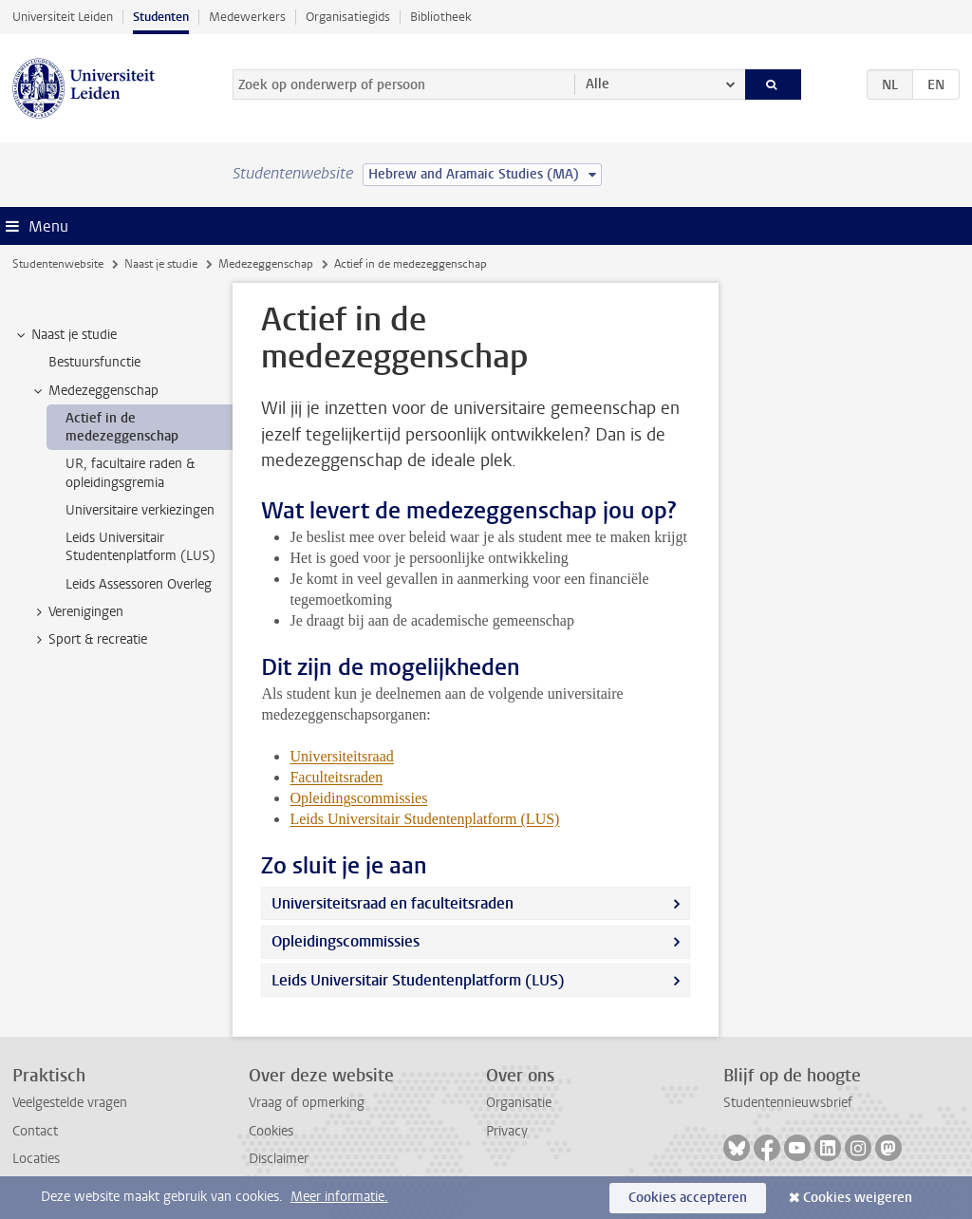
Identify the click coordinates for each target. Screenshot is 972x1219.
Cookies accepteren (687, 1198)
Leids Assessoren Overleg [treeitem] (138, 584)
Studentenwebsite (57, 264)
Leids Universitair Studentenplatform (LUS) (418, 980)
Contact (35, 1131)
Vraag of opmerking (306, 1103)
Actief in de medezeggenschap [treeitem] (121, 427)
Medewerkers (247, 17)
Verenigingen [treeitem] (76, 612)
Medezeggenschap (265, 264)
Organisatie (518, 1103)
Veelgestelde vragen (69, 1103)
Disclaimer (278, 1159)
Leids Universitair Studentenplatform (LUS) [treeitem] (140, 547)
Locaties (36, 1159)
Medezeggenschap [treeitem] (94, 391)
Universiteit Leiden (62, 17)
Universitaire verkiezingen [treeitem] (140, 510)
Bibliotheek (441, 17)
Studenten (161, 17)
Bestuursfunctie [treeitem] (94, 362)
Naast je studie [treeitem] (65, 335)
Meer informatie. (339, 1197)
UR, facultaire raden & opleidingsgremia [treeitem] (130, 473)
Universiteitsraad (341, 756)
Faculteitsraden (336, 777)
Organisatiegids (348, 17)
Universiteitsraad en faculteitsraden (392, 903)
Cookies (271, 1131)
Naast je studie (160, 264)
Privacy (507, 1131)
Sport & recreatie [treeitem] (88, 639)
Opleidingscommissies (345, 941)
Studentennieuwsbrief (787, 1103)
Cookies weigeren (857, 1198)
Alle (597, 84)
